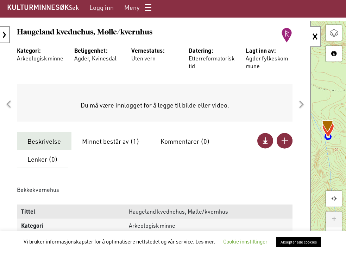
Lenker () (42, 159)
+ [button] (334, 219)
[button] (8, 104)
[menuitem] (73, 7)
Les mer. (205, 241)
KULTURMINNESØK (38, 7)
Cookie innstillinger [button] (245, 241)
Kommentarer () (185, 141)
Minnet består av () (110, 141)
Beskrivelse (44, 141)
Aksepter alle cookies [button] (299, 242)
